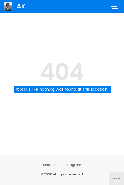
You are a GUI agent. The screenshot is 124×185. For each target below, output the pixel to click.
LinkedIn (49, 164)
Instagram (72, 164)
